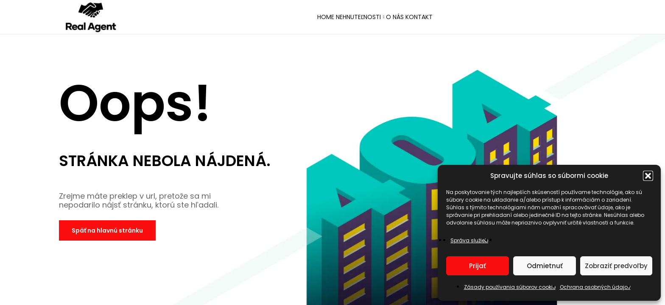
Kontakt (443, 18)
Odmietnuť (545, 265)
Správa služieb (469, 240)
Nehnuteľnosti (350, 18)
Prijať (477, 265)
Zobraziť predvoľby (616, 265)
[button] (648, 176)
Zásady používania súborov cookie (510, 287)
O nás (403, 18)
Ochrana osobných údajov (595, 287)
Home (301, 18)
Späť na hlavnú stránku (107, 230)
